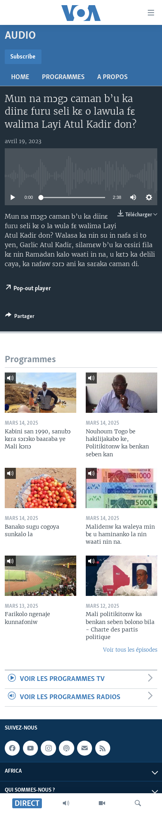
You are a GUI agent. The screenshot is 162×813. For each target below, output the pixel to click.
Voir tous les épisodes (130, 650)
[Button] (19, 317)
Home (20, 77)
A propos (112, 77)
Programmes (63, 77)
